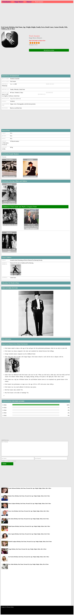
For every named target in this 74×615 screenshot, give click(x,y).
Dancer (29, 2)
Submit (4, 463)
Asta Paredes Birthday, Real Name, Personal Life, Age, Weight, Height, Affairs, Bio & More (28, 556)
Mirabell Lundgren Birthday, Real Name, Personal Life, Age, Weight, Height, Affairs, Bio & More (30, 541)
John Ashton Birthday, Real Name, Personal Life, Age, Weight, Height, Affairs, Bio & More (28, 518)
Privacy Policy (10, 607)
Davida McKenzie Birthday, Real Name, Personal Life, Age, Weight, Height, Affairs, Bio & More (29, 488)
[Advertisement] (37, 14)
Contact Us (4, 607)
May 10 (12, 84)
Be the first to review (49, 50)
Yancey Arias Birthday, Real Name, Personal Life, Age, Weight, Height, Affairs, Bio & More (28, 511)
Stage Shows (19, 2)
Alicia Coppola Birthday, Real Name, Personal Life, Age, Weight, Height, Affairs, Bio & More (29, 534)
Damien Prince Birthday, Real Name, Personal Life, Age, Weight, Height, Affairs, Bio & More (29, 496)
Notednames (6, 2)
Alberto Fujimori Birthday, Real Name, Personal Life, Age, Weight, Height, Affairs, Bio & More (29, 503)
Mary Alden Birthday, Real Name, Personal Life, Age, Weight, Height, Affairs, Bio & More (28, 564)
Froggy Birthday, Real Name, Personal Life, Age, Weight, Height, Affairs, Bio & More (27, 549)
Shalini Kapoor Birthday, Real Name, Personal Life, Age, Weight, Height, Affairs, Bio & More (29, 526)
